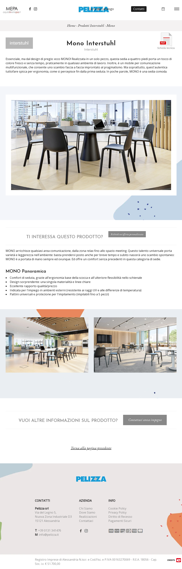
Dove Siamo (87, 512)
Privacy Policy (117, 512)
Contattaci (86, 521)
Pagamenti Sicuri (119, 521)
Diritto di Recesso (120, 517)
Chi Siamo (86, 508)
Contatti (138, 9)
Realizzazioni (88, 517)
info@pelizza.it (49, 535)
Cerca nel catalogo (101, 9)
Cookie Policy (117, 508)
